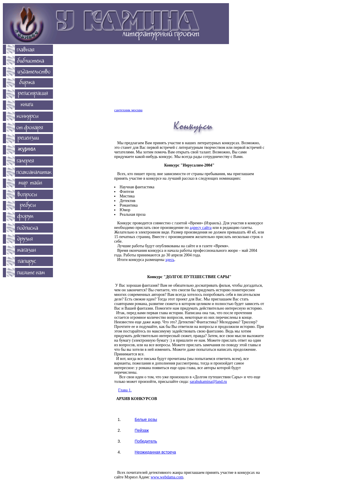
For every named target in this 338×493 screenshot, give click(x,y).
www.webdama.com (167, 477)
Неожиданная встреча (155, 452)
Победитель (146, 441)
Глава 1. (125, 390)
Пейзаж (142, 430)
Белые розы (146, 419)
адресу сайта (201, 227)
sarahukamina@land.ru (208, 381)
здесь (170, 260)
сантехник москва (128, 110)
